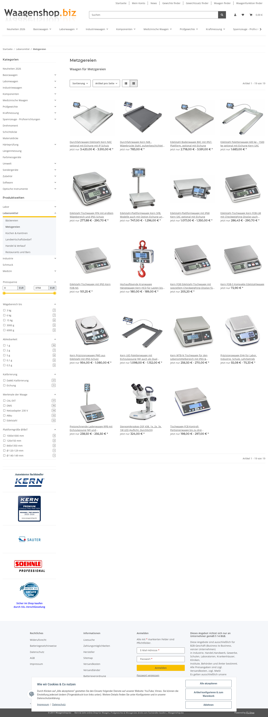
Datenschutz (59, 704)
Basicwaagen (10, 75)
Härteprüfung (10, 144)
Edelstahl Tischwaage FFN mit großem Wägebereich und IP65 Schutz (91, 214)
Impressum (43, 704)
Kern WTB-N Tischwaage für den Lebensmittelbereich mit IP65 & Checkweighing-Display (188, 357)
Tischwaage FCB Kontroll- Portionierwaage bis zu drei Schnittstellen (186, 428)
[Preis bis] (41, 288)
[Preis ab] (10, 288)
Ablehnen (208, 704)
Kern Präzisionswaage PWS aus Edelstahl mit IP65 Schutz (87, 357)
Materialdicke (10, 138)
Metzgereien (12, 226)
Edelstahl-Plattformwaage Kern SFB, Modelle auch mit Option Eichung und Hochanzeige (142, 214)
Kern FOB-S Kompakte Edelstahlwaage (242, 284)
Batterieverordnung (94, 676)
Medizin (7, 271)
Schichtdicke (10, 132)
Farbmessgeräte (12, 157)
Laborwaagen (10, 81)
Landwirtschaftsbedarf (18, 239)
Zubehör (7, 176)
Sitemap (88, 658)
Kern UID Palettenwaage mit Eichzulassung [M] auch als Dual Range (138, 357)
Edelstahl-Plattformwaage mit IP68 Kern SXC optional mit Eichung (190, 214)
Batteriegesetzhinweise (43, 645)
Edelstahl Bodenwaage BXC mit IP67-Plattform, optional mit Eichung (191, 143)
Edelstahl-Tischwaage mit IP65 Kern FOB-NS (90, 286)
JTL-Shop (250, 712)
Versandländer (91, 670)
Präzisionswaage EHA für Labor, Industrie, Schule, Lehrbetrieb (238, 357)
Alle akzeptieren (208, 683)
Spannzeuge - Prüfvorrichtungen (21, 119)
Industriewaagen (12, 87)
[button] (235, 15)
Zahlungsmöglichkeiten (96, 645)
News (154, 3)
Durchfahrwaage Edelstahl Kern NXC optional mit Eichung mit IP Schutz (91, 143)
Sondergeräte (10, 169)
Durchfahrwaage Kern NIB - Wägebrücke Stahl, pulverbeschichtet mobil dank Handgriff (141, 143)
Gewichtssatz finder (197, 3)
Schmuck (8, 264)
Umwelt (7, 163)
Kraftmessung (11, 113)
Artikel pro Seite (104, 83)
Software (8, 182)
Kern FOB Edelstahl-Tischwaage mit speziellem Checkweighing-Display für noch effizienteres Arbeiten (192, 286)
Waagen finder (222, 3)
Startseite (121, 3)
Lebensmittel (10, 213)
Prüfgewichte (10, 106)
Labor (6, 206)
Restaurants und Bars (17, 252)
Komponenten (11, 94)
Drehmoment (10, 125)
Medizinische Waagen (15, 100)
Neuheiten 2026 (12, 68)
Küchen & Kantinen (16, 233)
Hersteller (89, 652)
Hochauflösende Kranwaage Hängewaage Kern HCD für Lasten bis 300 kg (141, 286)
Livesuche (89, 639)
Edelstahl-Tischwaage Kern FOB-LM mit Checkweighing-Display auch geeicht (240, 214)
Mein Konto (138, 3)
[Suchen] (153, 14)
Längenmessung (12, 150)
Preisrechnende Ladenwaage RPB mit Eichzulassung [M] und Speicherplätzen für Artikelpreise (91, 428)
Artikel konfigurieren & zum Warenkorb (208, 694)
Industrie (8, 258)
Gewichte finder (171, 3)
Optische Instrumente (15, 188)
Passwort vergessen (148, 675)
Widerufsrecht (38, 639)
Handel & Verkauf (15, 245)
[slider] (4, 293)
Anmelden (161, 667)
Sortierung (78, 83)
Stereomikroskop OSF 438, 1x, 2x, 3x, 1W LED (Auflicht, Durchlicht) (141, 428)
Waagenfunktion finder (249, 3)
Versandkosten (91, 664)
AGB (32, 658)
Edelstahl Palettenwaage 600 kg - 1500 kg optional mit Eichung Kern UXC (242, 143)
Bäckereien (11, 220)
